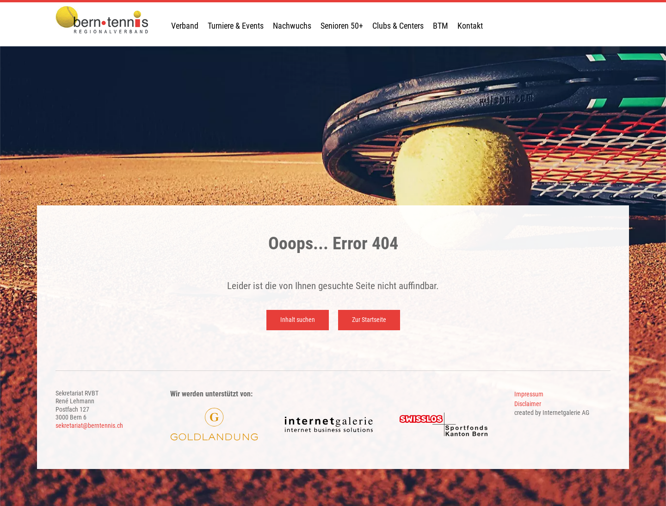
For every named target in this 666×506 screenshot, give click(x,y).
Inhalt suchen (297, 320)
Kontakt (470, 26)
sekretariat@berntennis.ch (89, 425)
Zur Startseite (369, 320)
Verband (184, 26)
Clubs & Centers (398, 26)
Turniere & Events (236, 26)
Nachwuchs (292, 26)
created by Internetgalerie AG (551, 412)
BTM (440, 26)
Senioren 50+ (342, 26)
